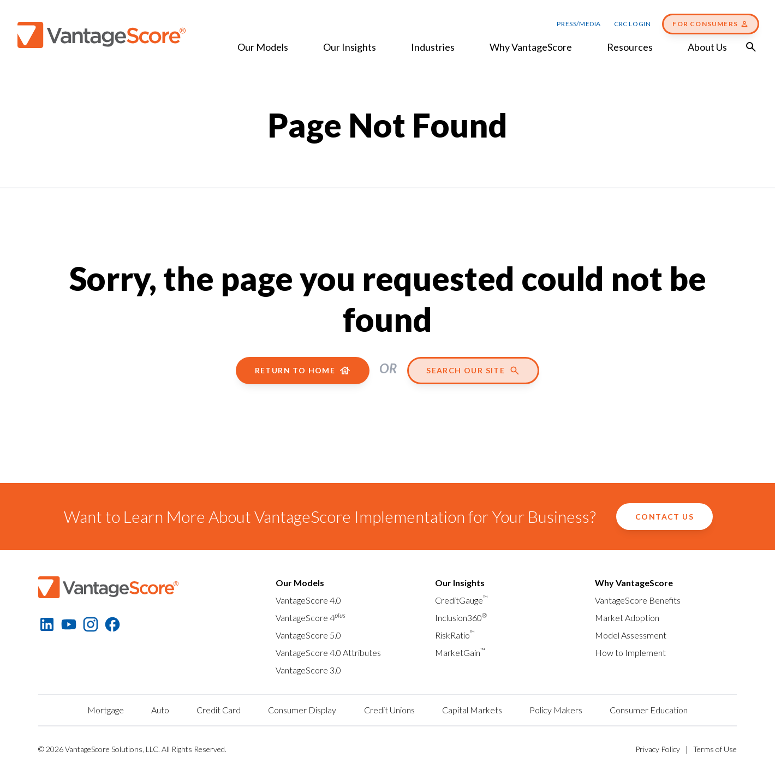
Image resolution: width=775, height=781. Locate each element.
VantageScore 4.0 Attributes (328, 652)
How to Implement (630, 652)
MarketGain (460, 652)
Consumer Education (649, 710)
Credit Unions (389, 710)
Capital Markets (472, 710)
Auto (160, 710)
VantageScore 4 (310, 617)
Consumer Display (302, 710)
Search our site (473, 370)
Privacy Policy (657, 749)
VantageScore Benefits (638, 600)
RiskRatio (455, 635)
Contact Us (664, 516)
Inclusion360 (461, 617)
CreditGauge (461, 600)
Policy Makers (555, 710)
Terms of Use (715, 749)
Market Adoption (627, 617)
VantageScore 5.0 (308, 635)
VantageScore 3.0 (308, 670)
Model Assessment (630, 635)
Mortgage (105, 710)
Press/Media (579, 24)
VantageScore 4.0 (308, 600)
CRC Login (632, 24)
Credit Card (218, 710)
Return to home (303, 370)
